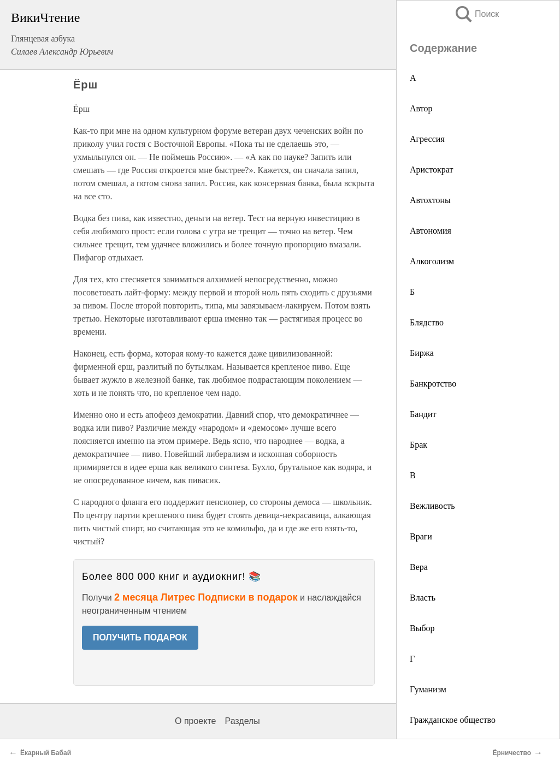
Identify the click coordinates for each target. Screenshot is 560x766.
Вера (419, 567)
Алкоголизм (432, 261)
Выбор (422, 628)
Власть (422, 597)
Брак (418, 444)
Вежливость (432, 505)
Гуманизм (428, 689)
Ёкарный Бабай (45, 753)
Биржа (422, 353)
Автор (421, 108)
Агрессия (427, 139)
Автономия (430, 230)
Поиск (476, 14)
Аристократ (431, 169)
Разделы (242, 721)
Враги (421, 536)
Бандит (423, 414)
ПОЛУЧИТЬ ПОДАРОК (140, 637)
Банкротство (433, 383)
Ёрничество (511, 753)
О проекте (195, 721)
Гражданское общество (453, 720)
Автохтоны (430, 200)
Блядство (427, 322)
